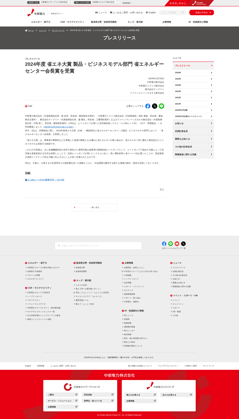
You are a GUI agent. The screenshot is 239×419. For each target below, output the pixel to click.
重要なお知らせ (182, 139)
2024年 (178, 85)
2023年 (178, 91)
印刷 (30, 106)
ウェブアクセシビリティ (168, 366)
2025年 (178, 79)
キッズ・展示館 (135, 22)
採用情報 (40, 366)
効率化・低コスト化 (99, 401)
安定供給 (99, 395)
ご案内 (62, 395)
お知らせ (179, 123)
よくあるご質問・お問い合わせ (128, 12)
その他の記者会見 (183, 146)
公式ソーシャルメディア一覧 (174, 248)
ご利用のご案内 (190, 366)
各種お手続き (201, 12)
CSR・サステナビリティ (72, 22)
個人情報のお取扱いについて (140, 366)
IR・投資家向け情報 (198, 22)
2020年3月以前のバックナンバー (188, 116)
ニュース (102, 12)
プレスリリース (58, 30)
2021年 (178, 104)
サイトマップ (208, 366)
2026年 (178, 73)
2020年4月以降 (181, 110)
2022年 (178, 98)
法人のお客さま (177, 395)
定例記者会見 (181, 131)
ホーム (31, 30)
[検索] (183, 12)
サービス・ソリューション (62, 401)
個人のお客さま (141, 395)
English (152, 12)
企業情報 (166, 22)
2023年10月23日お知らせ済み (58, 127)
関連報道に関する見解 (185, 154)
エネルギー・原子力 (40, 22)
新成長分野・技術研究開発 (104, 22)
